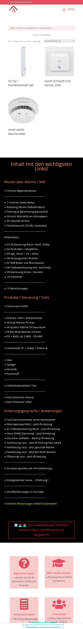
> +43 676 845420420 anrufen (20, 2)
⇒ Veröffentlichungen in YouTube (24, 491)
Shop (12, 28)
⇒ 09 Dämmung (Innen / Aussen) (23, 272)
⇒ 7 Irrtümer (19, 202)
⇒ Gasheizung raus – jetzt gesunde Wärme (29, 447)
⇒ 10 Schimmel (13, 276)
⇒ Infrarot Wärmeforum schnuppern (26, 216)
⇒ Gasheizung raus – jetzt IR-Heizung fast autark (32, 442)
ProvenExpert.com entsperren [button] (43, 622)
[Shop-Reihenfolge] (59, 41)
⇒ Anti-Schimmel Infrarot (19, 397)
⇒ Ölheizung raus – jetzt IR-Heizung (25, 456)
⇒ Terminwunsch (25, 225)
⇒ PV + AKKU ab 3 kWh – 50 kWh (23, 336)
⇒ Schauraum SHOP (16, 306)
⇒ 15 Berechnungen (16, 288)
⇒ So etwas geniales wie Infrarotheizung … (29, 468)
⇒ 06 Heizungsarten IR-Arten (21, 258)
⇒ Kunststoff (11, 373)
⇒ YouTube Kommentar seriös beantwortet (29, 419)
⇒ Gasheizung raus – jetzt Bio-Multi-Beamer (30, 452)
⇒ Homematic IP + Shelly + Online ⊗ (25, 348)
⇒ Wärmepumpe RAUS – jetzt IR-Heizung (28, 424)
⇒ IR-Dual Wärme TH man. (19, 322)
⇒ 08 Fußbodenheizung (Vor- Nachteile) (27, 267)
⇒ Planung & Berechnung (26, 211)
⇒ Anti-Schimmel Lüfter (18, 402)
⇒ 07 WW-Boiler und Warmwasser (24, 263)
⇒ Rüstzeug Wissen (24, 207)
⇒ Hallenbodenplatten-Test (20, 385)
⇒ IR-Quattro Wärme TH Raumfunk (24, 327)
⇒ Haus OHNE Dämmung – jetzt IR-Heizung (29, 433)
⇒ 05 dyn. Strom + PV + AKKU (21, 253)
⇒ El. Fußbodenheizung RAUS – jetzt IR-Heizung (32, 429)
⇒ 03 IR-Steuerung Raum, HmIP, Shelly (26, 244)
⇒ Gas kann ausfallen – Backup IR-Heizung (29, 438)
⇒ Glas (8, 360)
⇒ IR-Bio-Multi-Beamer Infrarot (22, 331)
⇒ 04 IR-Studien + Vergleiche (21, 249)
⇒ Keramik (10, 369)
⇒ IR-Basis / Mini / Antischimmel (23, 318)
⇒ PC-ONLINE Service (16, 221)
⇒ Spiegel (9, 364)
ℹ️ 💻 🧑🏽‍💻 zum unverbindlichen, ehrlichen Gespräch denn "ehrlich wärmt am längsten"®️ (41, 530)
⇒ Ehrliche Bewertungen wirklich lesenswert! (30, 503)
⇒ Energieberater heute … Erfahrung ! (26, 480)
